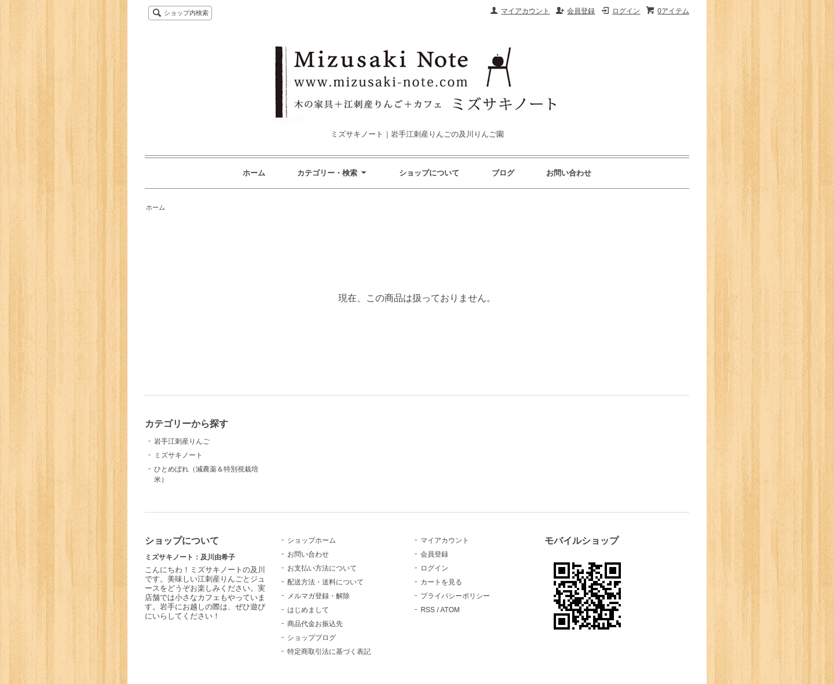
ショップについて (429, 173)
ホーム (254, 173)
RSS (427, 610)
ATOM (450, 610)
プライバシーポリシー (455, 596)
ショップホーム (311, 540)
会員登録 (581, 11)
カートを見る (441, 582)
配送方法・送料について (325, 582)
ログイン (626, 11)
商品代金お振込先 (315, 624)
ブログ (503, 173)
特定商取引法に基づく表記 (329, 652)
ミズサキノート (178, 455)
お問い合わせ (568, 173)
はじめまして (308, 610)
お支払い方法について (322, 568)
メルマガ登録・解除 (318, 596)
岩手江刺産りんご (182, 441)
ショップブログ (311, 638)
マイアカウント (525, 11)
